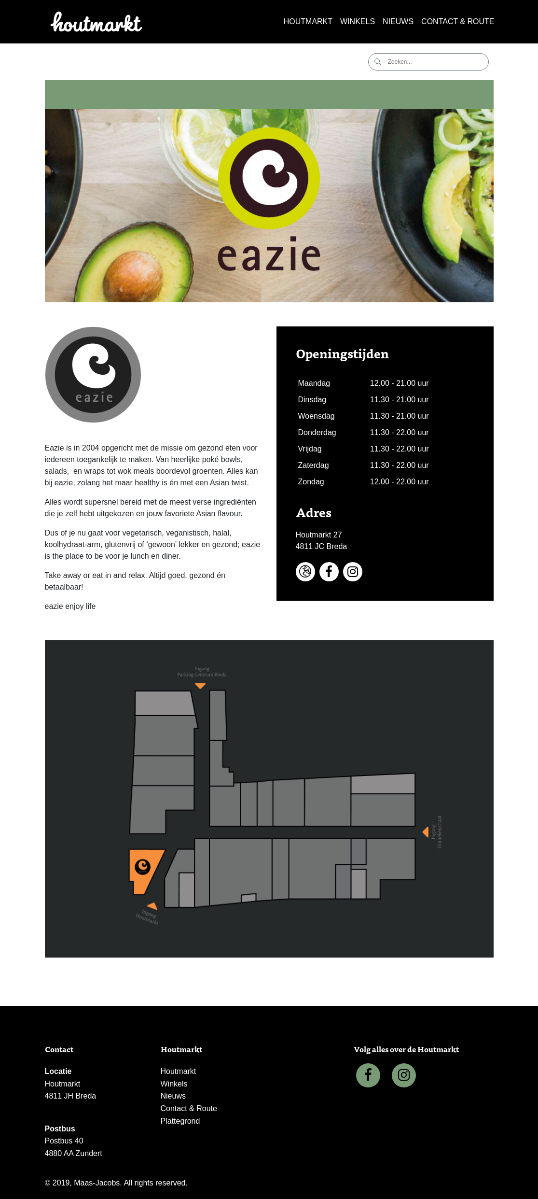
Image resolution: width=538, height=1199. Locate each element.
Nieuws (398, 21)
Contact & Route (457, 21)
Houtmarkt (308, 21)
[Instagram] (404, 1075)
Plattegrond (180, 1121)
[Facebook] (368, 1075)
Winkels (357, 21)
